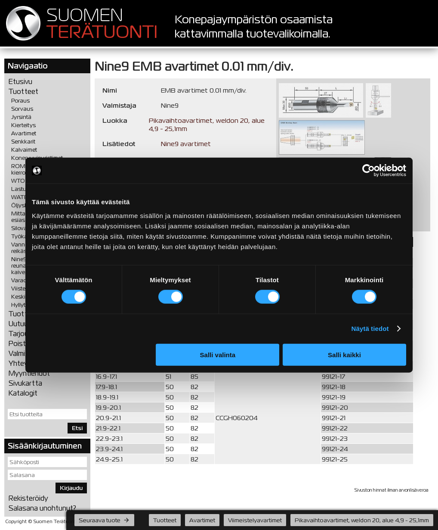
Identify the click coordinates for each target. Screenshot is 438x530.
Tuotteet (23, 91)
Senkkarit (23, 141)
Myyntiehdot (29, 373)
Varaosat (23, 280)
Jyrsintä (21, 117)
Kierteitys (23, 125)
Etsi (77, 428)
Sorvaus (22, 109)
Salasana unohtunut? (42, 508)
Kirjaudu (71, 488)
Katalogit (23, 393)
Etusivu (20, 82)
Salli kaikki (344, 354)
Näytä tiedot (370, 328)
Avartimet (23, 133)
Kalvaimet (24, 150)
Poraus (20, 100)
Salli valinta (218, 354)
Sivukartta (25, 383)
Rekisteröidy (28, 498)
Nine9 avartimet (186, 144)
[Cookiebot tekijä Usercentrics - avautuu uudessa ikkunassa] (368, 170)
